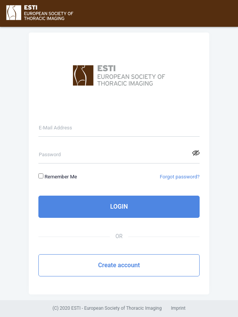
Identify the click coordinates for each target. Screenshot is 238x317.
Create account (119, 265)
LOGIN (119, 206)
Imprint (178, 308)
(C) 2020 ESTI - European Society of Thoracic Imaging (107, 308)
